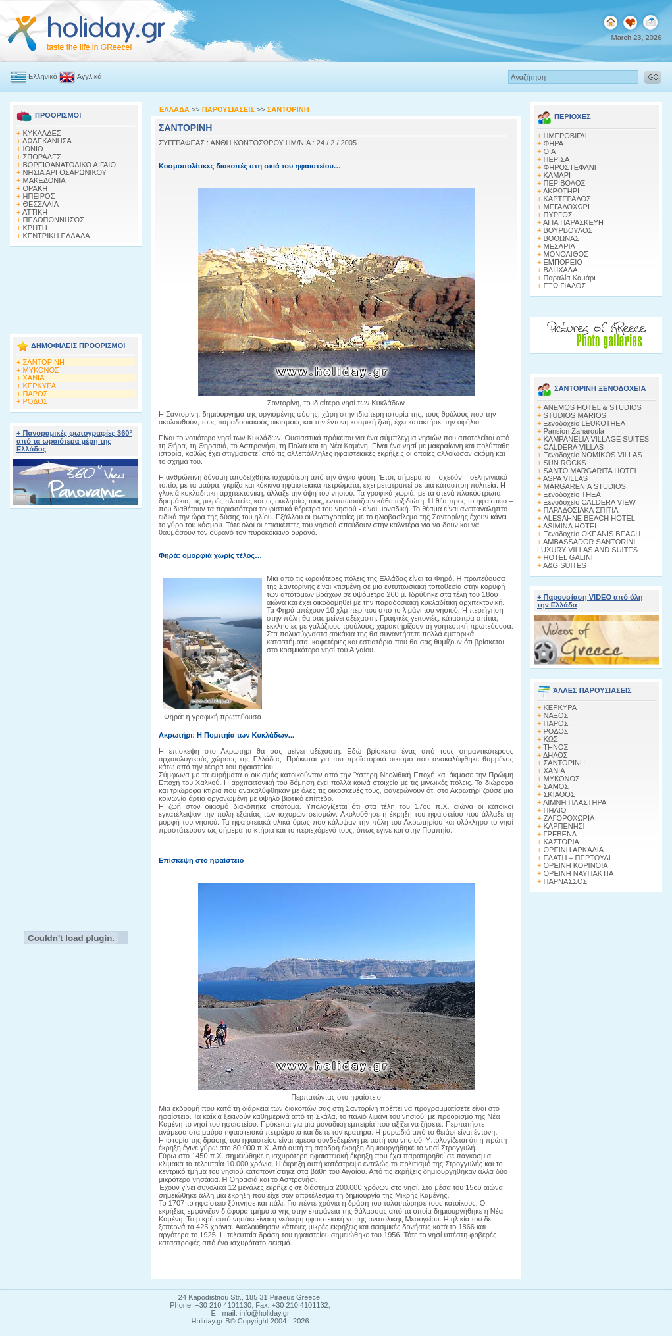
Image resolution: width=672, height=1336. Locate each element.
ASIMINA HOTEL (570, 526)
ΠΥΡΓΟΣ (558, 214)
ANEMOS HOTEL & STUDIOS (593, 407)
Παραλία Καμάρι (570, 278)
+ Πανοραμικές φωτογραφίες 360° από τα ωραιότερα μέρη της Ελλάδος (74, 441)
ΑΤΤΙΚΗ (34, 212)
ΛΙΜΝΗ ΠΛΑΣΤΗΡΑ (574, 802)
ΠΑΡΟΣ (35, 394)
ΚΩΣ (551, 739)
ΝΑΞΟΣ (556, 715)
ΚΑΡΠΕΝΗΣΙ (564, 826)
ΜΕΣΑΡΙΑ (559, 246)
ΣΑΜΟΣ (556, 786)
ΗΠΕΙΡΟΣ (39, 196)
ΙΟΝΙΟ (33, 149)
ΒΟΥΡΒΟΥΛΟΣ (568, 230)
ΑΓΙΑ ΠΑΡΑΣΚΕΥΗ (573, 222)
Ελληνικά (34, 76)
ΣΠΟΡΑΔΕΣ (42, 157)
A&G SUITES (564, 565)
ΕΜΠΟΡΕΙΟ (563, 262)
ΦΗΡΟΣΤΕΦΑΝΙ (570, 167)
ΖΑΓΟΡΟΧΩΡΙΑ (569, 818)
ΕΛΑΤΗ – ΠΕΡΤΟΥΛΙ (577, 857)
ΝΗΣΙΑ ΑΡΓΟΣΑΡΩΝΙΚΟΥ (65, 172)
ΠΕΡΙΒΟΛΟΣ (565, 183)
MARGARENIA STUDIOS (585, 486)
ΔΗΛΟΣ (555, 755)
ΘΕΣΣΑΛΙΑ (41, 204)
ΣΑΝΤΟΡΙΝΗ (44, 362)
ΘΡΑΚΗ (35, 188)
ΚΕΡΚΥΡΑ (40, 386)
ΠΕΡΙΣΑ (557, 159)
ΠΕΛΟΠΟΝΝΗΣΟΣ (53, 220)
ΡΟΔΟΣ (35, 401)
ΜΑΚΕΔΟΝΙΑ (44, 180)
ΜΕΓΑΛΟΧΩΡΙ (567, 207)
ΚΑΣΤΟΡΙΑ (561, 842)
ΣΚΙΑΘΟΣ (559, 794)
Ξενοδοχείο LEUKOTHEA (585, 423)
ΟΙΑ (550, 151)
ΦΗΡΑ (554, 143)
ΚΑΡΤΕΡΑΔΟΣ (567, 199)
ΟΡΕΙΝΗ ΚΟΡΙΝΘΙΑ (576, 865)
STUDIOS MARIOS (575, 415)
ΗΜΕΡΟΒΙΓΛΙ (565, 136)
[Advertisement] (76, 286)
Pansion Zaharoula (574, 431)
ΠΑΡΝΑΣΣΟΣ (566, 881)
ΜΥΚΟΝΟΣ (41, 370)
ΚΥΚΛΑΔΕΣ (42, 133)
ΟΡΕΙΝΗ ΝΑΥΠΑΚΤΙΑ (579, 873)
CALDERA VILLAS (574, 447)
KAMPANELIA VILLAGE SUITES (597, 439)
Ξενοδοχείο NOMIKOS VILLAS (593, 455)
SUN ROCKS (565, 463)
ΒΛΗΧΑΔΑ (561, 270)
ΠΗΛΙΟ (555, 810)
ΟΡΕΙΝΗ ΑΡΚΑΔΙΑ (574, 850)
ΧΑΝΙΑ (34, 378)
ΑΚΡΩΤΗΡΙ (561, 191)
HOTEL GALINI (568, 557)
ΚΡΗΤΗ (35, 228)
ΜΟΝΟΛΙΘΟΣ (566, 254)
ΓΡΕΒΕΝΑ (560, 834)
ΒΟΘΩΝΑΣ (562, 238)
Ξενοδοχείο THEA (572, 494)
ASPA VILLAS (565, 478)
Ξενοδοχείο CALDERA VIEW (590, 502)
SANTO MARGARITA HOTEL (591, 471)
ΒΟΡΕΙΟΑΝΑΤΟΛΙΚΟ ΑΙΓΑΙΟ (69, 164)
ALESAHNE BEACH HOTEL (589, 518)
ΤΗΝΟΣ (555, 747)
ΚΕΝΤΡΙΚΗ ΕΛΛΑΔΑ (56, 236)
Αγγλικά (80, 76)
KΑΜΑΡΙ (557, 175)
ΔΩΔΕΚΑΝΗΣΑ (47, 141)
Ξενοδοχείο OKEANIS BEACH (592, 534)
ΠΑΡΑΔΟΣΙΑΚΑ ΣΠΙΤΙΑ (581, 510)
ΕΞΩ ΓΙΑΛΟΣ (565, 286)
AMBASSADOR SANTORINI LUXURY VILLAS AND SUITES (587, 545)
